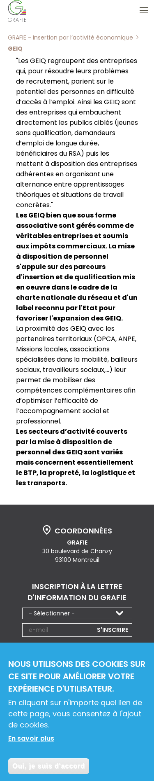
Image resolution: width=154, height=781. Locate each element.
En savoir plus (31, 742)
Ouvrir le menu (144, 10)
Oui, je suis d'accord (48, 769)
